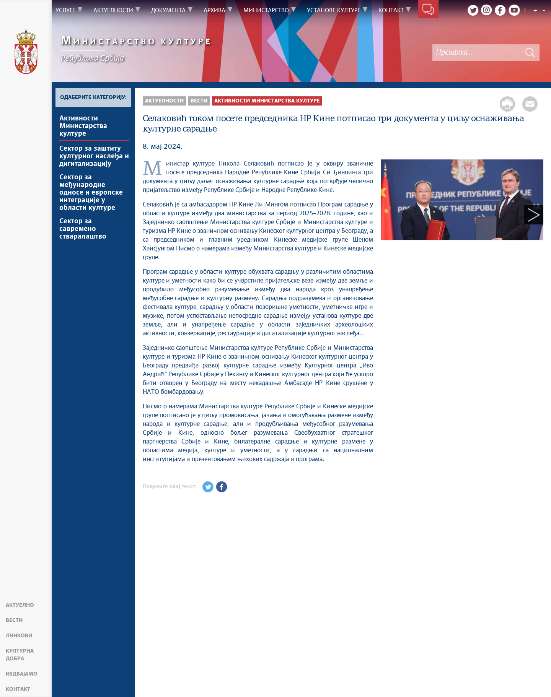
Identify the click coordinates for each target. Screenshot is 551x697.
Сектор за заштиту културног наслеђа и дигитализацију (94, 156)
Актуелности (164, 101)
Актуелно (20, 605)
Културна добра (20, 654)
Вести (14, 620)
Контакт (18, 689)
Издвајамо (21, 674)
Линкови (19, 636)
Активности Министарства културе (83, 126)
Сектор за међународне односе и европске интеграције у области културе (91, 192)
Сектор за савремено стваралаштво (82, 229)
